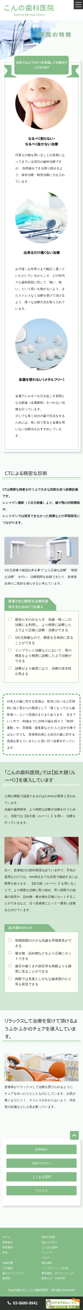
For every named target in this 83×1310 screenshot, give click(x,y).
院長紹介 (41, 1149)
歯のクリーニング (13, 1273)
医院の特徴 (48, 1237)
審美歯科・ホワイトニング (57, 1273)
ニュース (47, 1252)
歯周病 (6, 1278)
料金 (5, 1252)
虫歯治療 (7, 1262)
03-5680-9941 (25, 1303)
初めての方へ (41, 1163)
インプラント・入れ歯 (55, 1268)
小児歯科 (7, 1268)
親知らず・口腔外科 (54, 1278)
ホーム (6, 1237)
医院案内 (7, 1247)
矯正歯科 (47, 1262)
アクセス (41, 1190)
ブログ (46, 1257)
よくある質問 (41, 1177)
